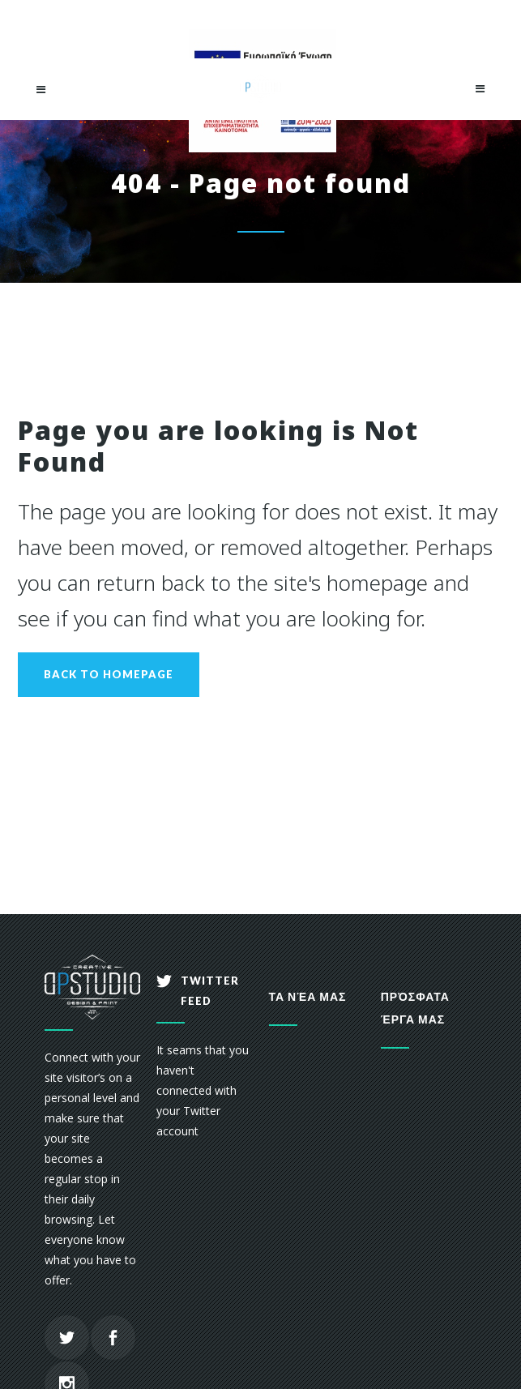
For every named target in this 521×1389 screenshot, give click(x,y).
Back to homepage (108, 674)
